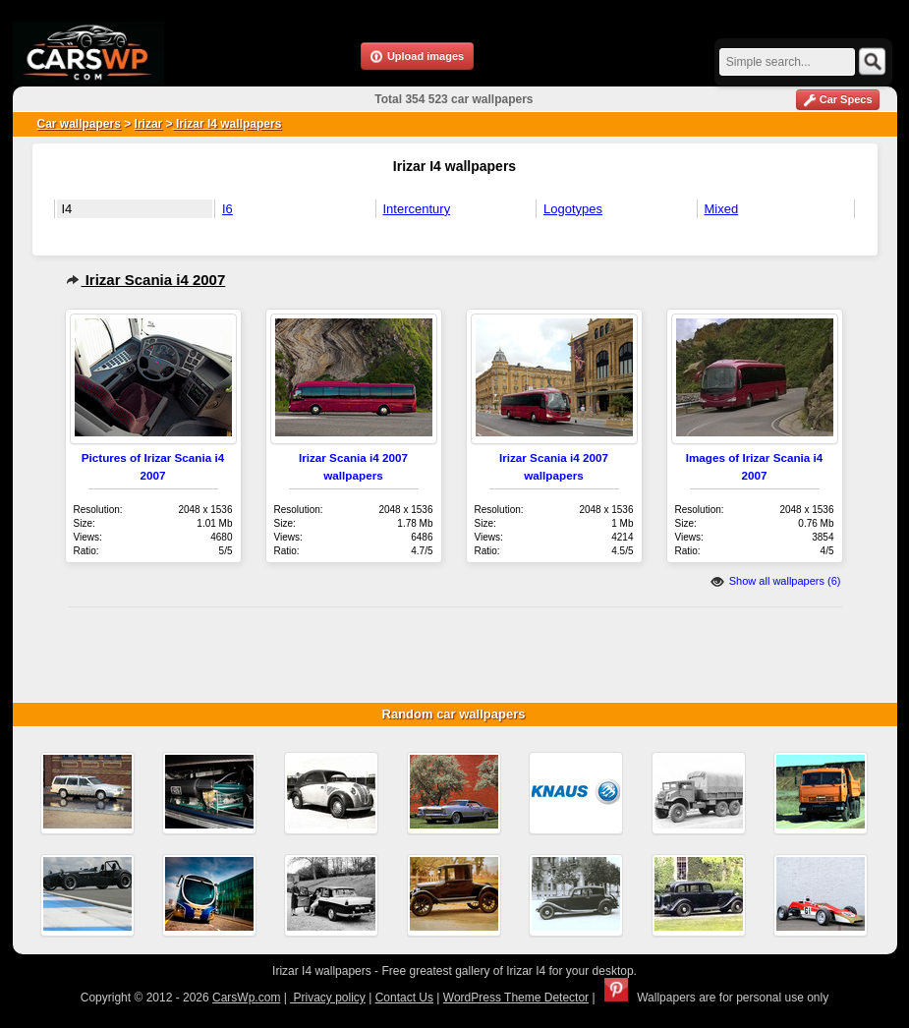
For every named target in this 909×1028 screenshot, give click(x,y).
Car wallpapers (79, 124)
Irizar (149, 124)
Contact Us (404, 997)
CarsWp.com (246, 997)
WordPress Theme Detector (516, 997)
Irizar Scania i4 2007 (146, 279)
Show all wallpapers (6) (775, 581)
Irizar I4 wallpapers (227, 124)
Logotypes (572, 208)
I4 (67, 208)
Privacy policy (328, 997)
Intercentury (417, 208)
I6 (227, 208)
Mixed (722, 208)
